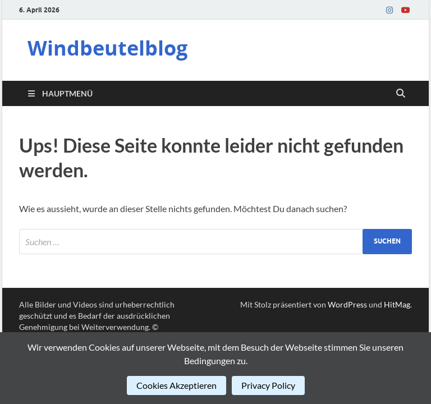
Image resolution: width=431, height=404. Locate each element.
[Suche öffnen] (400, 94)
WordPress (347, 304)
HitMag (397, 304)
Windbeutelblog (107, 48)
